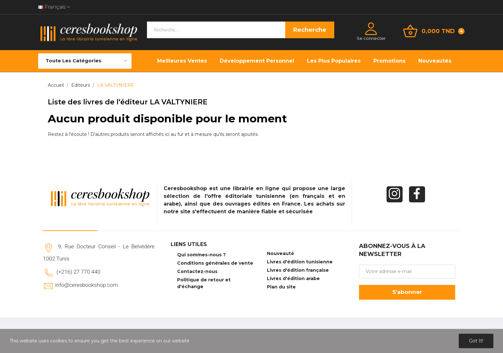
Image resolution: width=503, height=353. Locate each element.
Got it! (476, 341)
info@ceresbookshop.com (86, 285)
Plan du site (281, 287)
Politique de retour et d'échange (204, 283)
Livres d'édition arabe (293, 278)
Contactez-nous (197, 271)
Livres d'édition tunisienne (300, 262)
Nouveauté (280, 253)
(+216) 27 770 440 (78, 272)
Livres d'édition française (298, 270)
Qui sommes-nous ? (201, 255)
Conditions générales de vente (215, 263)
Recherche (309, 29)
